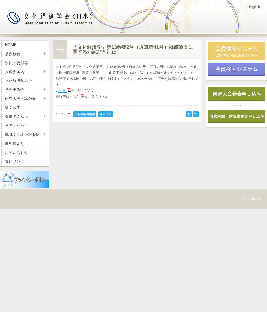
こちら (63, 90)
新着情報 (105, 114)
